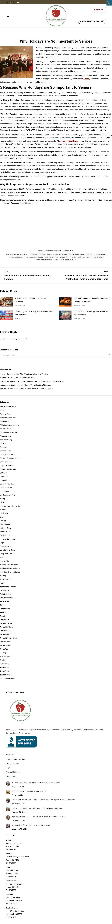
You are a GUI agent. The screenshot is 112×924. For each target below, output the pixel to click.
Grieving (3, 521)
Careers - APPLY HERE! (80, 10)
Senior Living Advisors (8, 638)
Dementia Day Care (7, 484)
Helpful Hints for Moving (15, 759)
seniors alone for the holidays (95, 257)
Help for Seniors (6, 528)
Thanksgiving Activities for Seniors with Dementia (31, 300)
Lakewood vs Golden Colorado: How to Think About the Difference (25, 385)
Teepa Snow (4, 671)
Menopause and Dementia (10, 568)
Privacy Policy (11, 776)
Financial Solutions (13, 772)
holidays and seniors (30, 257)
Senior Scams (5, 645)
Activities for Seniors (8, 407)
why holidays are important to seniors (65, 259)
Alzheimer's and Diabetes (9, 425)
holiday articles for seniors (16, 257)
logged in (11, 339)
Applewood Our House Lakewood (19, 254)
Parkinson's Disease (7, 598)
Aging (2, 410)
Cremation (4, 477)
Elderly (2, 499)
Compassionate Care (8, 469)
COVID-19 (3, 473)
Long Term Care (6, 554)
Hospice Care (5, 535)
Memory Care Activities (9, 565)
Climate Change (6, 462)
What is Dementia (12, 764)
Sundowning (4, 664)
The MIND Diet (5, 675)
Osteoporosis (5, 590)
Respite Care (5, 609)
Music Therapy (5, 579)
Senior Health (5, 631)
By (58, 250)
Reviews (3, 612)
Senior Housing (6, 634)
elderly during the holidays (77, 254)
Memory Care (5, 561)
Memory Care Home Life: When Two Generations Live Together (24, 374)
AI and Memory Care (8, 418)
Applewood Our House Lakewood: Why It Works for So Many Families (26, 389)
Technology (4, 667)
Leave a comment (68, 250)
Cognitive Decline (6, 466)
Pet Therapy (4, 601)
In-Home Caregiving (7, 539)
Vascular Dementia (7, 679)
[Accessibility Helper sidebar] (109, 3)
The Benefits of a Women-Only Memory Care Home (31, 825)
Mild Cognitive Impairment (10, 572)
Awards (3, 443)
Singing (3, 653)
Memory (3, 557)
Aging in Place (5, 414)
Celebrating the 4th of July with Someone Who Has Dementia (33, 313)
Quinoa (2, 605)
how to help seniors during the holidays (65, 257)
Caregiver (3, 447)
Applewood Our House (8, 432)
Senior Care (4, 620)
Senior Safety (5, 642)
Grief (2, 517)
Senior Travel (5, 649)
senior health (81, 257)
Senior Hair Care (6, 627)
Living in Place (5, 546)
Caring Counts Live (7, 455)
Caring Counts (5, 451)
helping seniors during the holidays (96, 254)
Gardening (4, 513)
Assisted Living (6, 440)
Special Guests (5, 656)
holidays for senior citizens (45, 257)
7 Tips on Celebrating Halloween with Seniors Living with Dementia (92, 300)
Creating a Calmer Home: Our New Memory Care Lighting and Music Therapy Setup (31, 381)
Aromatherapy (5, 436)
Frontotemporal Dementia (10, 506)
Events (2, 502)
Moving (3, 576)
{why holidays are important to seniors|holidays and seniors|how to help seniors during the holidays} (56, 224)
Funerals (3, 510)
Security (3, 616)
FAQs (8, 768)
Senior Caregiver (6, 623)
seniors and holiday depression (44, 259)
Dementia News (6, 488)
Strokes (3, 660)
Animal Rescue (5, 429)
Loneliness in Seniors (8, 550)
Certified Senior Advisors (9, 458)
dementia (3, 480)
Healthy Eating (5, 524)
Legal (2, 543)
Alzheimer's (4, 421)
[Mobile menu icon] (8, 15)
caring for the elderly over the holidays (57, 254)
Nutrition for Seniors (8, 587)
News (2, 583)
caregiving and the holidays (38, 254)
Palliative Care (5, 594)
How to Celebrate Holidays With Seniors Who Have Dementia (92, 313)
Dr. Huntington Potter (8, 495)
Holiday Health (48, 250)
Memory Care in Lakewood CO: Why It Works (17, 378)
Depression (4, 491)
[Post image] (6, 302)
